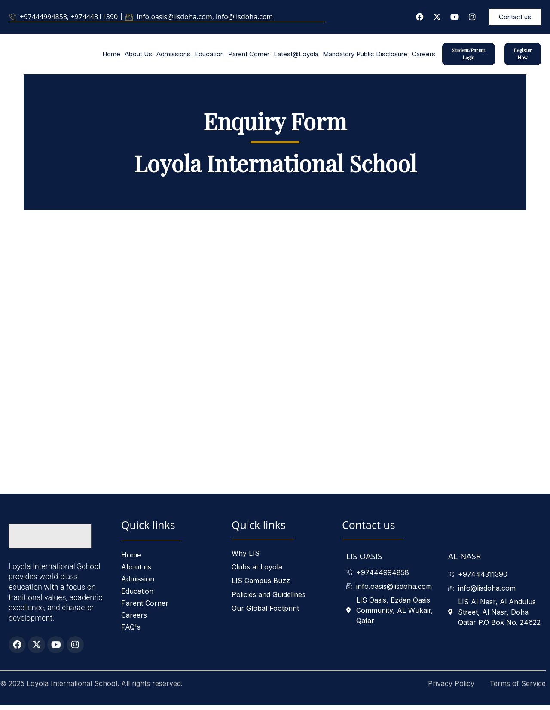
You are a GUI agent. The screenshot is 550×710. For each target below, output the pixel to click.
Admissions (173, 56)
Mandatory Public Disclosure (365, 56)
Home (111, 56)
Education (209, 56)
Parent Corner (248, 56)
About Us (138, 56)
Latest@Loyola (296, 56)
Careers (423, 56)
